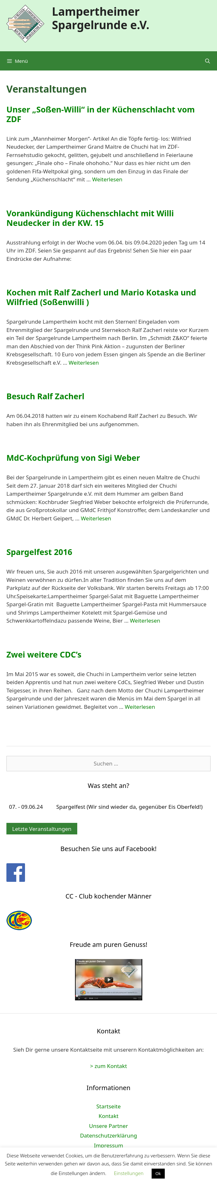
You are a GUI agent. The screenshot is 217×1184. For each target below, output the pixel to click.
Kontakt (108, 1116)
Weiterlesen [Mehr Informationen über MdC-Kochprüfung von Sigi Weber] (96, 518)
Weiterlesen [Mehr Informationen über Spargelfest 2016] (145, 620)
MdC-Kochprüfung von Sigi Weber (73, 457)
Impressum (108, 1145)
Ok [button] (158, 1173)
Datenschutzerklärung (108, 1135)
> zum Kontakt (108, 1066)
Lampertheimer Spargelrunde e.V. (100, 18)
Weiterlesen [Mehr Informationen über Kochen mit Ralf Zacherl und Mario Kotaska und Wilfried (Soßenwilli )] (84, 362)
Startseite (108, 1106)
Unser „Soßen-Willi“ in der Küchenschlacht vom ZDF (100, 114)
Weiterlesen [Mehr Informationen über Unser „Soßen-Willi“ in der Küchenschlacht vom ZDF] (107, 179)
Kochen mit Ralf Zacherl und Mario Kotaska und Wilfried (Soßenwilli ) (101, 297)
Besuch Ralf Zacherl (45, 396)
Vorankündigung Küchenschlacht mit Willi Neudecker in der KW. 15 (90, 218)
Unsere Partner (108, 1126)
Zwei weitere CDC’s (43, 654)
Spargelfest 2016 (39, 551)
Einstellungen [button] (129, 1173)
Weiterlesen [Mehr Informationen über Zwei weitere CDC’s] (140, 706)
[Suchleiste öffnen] (207, 60)
